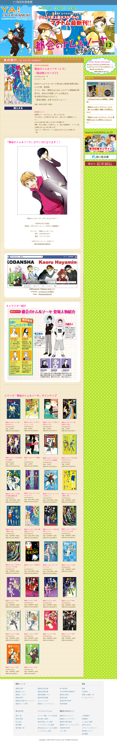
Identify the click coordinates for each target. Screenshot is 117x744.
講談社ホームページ (66, 716)
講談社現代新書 (43, 697)
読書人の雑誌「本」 (88, 694)
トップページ (46, 9)
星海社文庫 (63, 697)
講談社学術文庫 (43, 692)
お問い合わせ (86, 725)
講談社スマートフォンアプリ (69, 725)
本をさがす (61, 9)
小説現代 (85, 692)
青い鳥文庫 (63, 688)
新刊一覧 (19, 716)
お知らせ (73, 9)
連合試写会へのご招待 (45, 722)
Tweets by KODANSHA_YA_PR (99, 132)
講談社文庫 (19, 688)
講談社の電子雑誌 (66, 722)
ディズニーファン (88, 697)
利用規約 (85, 719)
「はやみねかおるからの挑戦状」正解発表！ (100, 99)
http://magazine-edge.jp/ (42, 244)
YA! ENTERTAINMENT (67, 692)
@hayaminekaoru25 (45, 294)
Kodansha (58, 740)
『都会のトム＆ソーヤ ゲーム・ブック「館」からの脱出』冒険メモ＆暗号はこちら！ (100, 109)
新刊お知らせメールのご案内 (47, 728)
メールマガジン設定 (44, 731)
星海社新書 (63, 704)
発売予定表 (19, 719)
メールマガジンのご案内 (46, 725)
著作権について (87, 731)
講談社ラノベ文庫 (22, 704)
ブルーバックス (43, 701)
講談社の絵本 (64, 694)
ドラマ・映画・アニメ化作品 (47, 716)
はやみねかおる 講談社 (46, 292)
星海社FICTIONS (65, 701)
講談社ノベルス (21, 694)
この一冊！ (63, 731)
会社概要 (85, 734)
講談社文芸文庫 (43, 688)
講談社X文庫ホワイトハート (25, 701)
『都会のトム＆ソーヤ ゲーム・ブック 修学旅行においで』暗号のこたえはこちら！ (100, 119)
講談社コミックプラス (67, 719)
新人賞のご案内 (43, 719)
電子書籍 (19, 725)
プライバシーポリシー (89, 728)
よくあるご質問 (87, 722)
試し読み (19, 722)
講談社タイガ (20, 692)
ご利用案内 (85, 716)
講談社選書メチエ (44, 694)
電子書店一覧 (20, 728)
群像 (83, 688)
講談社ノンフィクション (46, 704)
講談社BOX (19, 697)
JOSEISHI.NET (65, 728)
